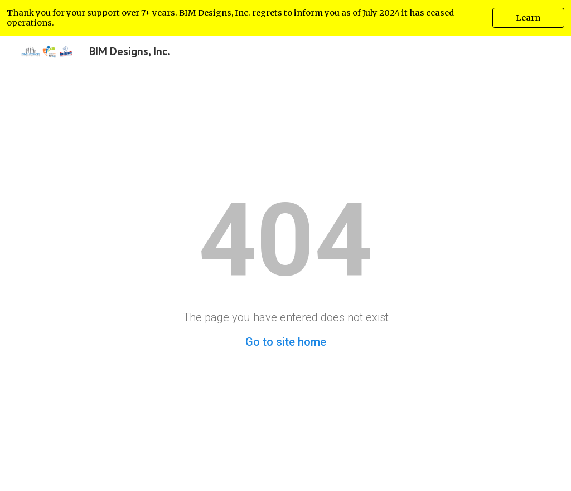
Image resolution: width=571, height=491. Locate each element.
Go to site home (285, 341)
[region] (285, 18)
